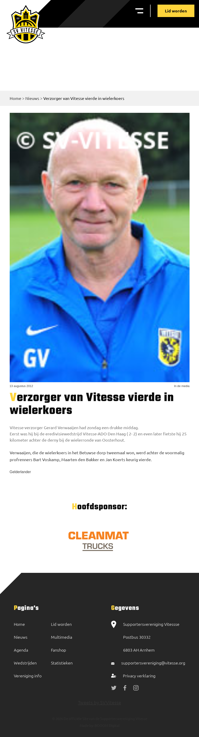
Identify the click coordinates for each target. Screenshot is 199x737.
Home (15, 98)
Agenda (21, 650)
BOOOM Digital (106, 725)
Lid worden (176, 10)
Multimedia (61, 637)
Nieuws (32, 98)
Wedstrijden (25, 662)
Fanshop (58, 650)
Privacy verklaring (139, 675)
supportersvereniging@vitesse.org (153, 662)
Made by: (87, 725)
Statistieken (62, 662)
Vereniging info (28, 675)
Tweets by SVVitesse (99, 702)
